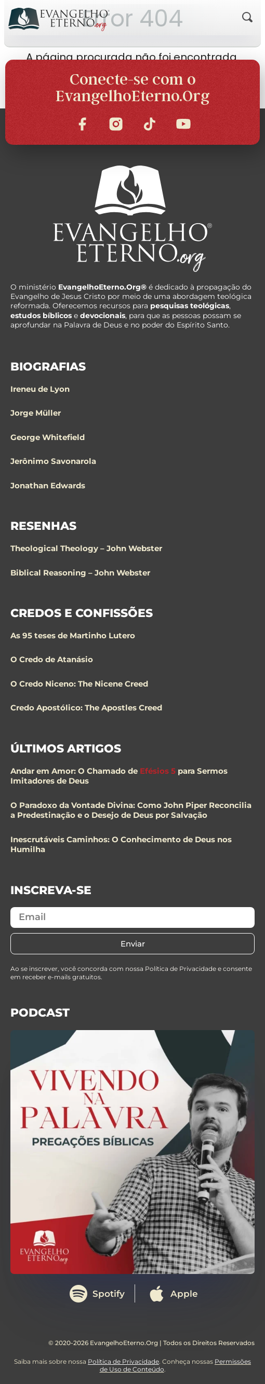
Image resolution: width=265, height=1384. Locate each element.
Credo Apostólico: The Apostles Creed (86, 707)
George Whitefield (47, 437)
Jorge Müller (35, 413)
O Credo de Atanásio (51, 659)
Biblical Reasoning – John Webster (80, 573)
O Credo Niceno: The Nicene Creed (79, 684)
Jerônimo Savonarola (53, 461)
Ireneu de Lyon (40, 389)
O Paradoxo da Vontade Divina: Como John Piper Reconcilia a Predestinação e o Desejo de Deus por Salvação (130, 810)
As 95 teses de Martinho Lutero (72, 635)
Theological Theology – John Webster (86, 548)
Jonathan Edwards (47, 485)
